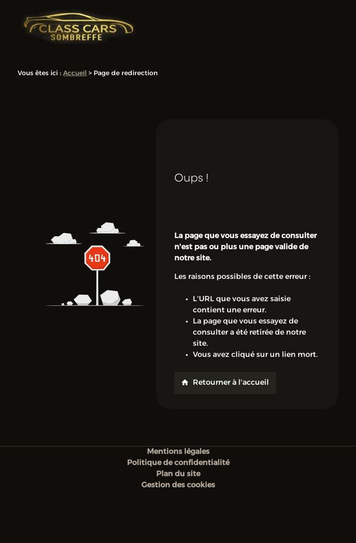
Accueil (75, 73)
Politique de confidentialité (178, 463)
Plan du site (178, 474)
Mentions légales (178, 452)
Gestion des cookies (178, 485)
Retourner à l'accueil (225, 382)
